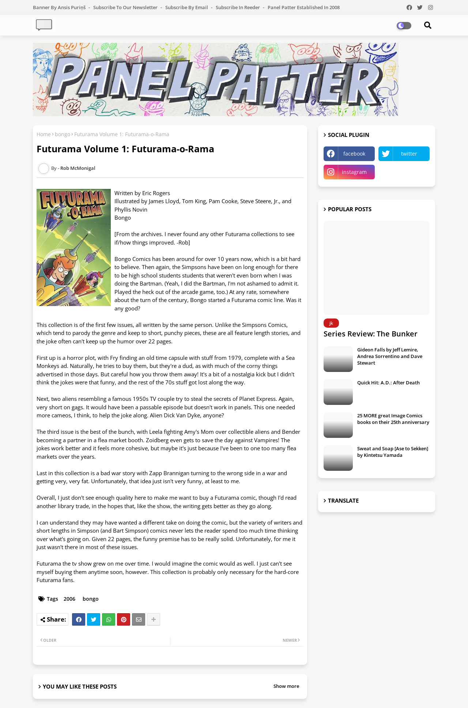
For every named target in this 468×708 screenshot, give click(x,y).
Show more (286, 686)
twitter (409, 153)
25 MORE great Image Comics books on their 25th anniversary (393, 418)
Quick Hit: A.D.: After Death (388, 382)
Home (44, 134)
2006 (69, 598)
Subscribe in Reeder (238, 7)
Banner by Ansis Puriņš (60, 7)
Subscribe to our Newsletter (126, 7)
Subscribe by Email (187, 7)
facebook (354, 153)
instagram (354, 171)
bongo (62, 134)
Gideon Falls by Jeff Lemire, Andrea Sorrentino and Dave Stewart (389, 356)
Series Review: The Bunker (371, 334)
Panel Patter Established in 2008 (304, 7)
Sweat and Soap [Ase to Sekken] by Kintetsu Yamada (392, 451)
